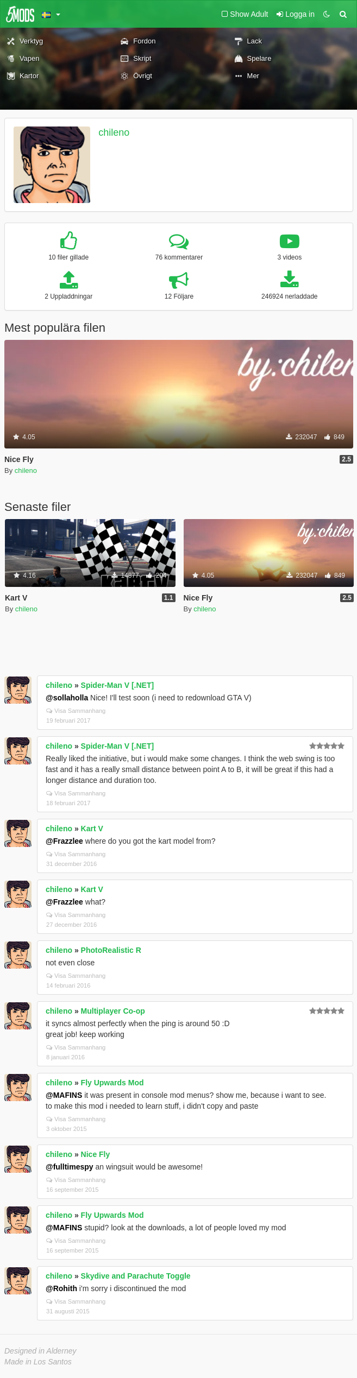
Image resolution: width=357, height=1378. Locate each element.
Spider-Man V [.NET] (117, 685)
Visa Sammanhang (75, 710)
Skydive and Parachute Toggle (136, 1276)
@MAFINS (64, 1095)
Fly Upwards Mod (112, 1082)
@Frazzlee (64, 841)
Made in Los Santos (38, 1361)
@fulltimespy (69, 1166)
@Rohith (61, 1288)
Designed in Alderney (40, 1351)
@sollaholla (67, 697)
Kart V (92, 828)
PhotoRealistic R (111, 950)
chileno (113, 132)
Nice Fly (95, 1154)
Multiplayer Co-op (113, 1011)
